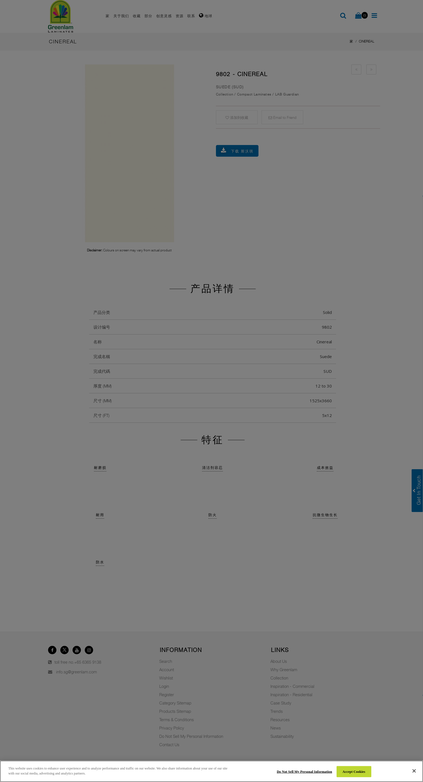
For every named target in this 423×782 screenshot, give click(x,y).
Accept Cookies (353, 771)
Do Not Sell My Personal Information (304, 771)
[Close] (414, 771)
